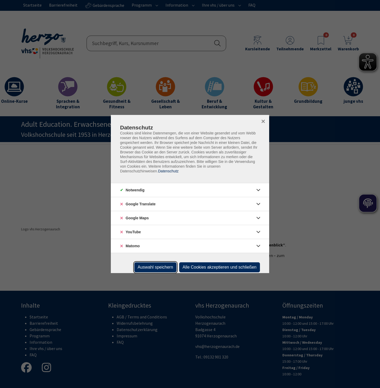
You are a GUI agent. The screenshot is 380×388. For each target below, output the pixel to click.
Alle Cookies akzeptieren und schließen (219, 267)
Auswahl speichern (155, 267)
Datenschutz (168, 171)
